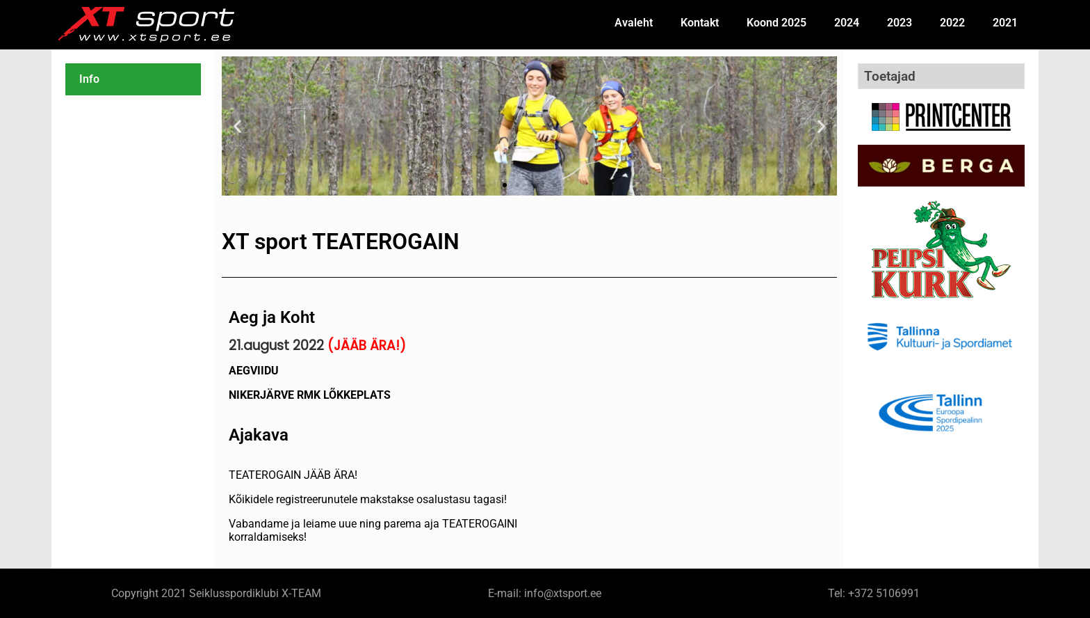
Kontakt (700, 22)
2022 (952, 22)
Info (89, 79)
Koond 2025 (776, 22)
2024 (846, 22)
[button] (237, 126)
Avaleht (634, 22)
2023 (899, 22)
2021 (1005, 22)
